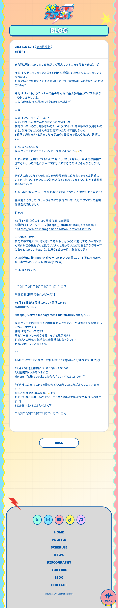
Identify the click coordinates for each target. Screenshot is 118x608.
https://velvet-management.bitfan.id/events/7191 (53, 315)
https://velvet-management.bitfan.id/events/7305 (54, 229)
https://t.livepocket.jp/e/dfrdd (39, 376)
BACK (59, 443)
